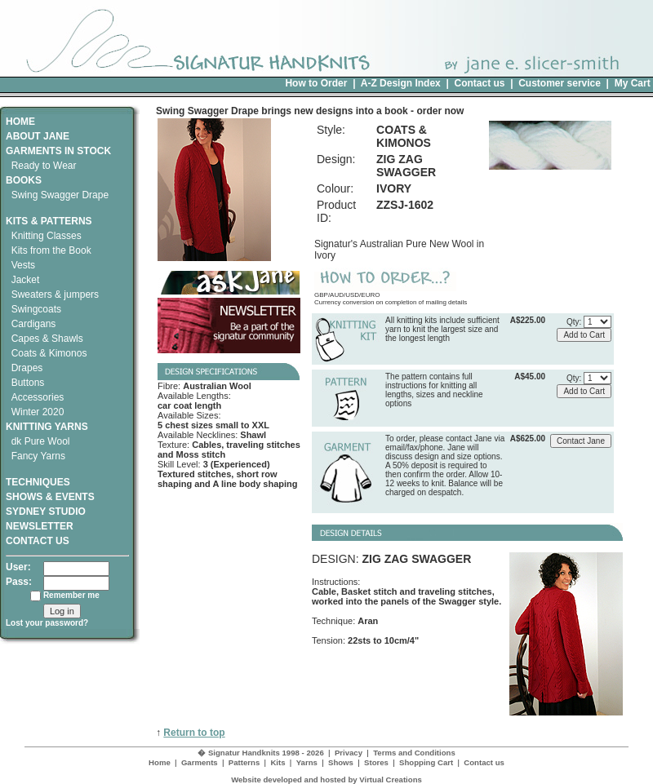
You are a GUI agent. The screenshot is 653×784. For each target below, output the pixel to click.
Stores (376, 762)
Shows (340, 762)
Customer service (559, 83)
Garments (199, 762)
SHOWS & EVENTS (50, 497)
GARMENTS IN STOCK (58, 151)
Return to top (193, 732)
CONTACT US (37, 541)
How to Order (316, 83)
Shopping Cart (426, 762)
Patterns (244, 762)
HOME (20, 121)
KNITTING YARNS (47, 426)
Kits (277, 762)
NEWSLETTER (39, 526)
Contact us (479, 83)
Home (160, 762)
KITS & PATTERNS (49, 221)
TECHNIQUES (38, 476)
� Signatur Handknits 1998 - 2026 (261, 752)
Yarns (307, 762)
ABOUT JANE (37, 136)
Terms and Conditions (414, 752)
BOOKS (24, 180)
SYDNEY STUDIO (46, 511)
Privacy (348, 752)
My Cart (633, 83)
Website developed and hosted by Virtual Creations (326, 779)
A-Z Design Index (401, 83)
